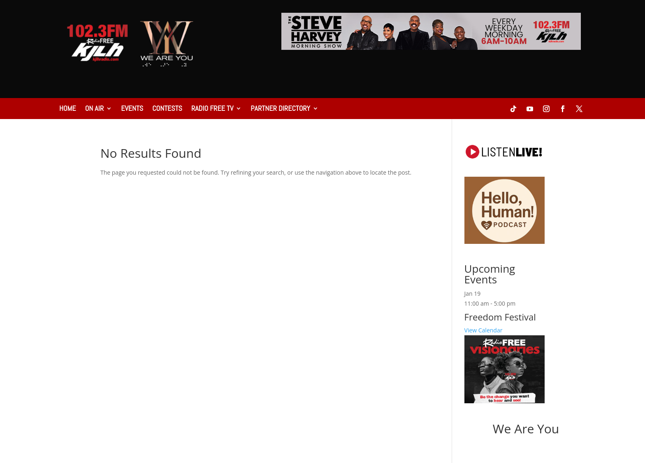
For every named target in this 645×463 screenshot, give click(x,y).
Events (132, 109)
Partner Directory (280, 109)
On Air (94, 109)
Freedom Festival (500, 317)
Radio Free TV (212, 109)
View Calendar (483, 330)
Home (67, 109)
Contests (167, 109)
